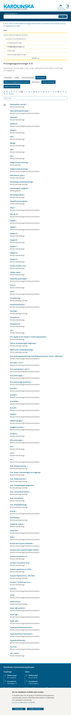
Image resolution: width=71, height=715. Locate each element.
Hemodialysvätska (17, 195)
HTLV (12, 453)
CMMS (17, 77)
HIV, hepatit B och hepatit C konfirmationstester (28, 337)
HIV (11, 330)
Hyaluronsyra (15, 602)
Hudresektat (14, 518)
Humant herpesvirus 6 (18, 556)
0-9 (12, 94)
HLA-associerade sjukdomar (20, 382)
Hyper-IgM (14, 621)
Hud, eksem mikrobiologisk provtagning (25, 472)
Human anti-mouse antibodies (21, 543)
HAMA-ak (13, 124)
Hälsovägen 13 (12, 683)
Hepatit (12, 221)
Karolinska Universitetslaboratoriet (53, 24)
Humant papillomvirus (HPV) (20, 569)
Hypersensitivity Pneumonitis (21, 634)
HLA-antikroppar (16, 376)
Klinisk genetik (41, 77)
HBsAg (12, 143)
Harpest (13, 130)
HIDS (12, 292)
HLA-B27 (13, 388)
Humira (13, 589)
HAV (11, 137)
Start (6, 24)
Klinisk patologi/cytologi (12, 86)
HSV (11, 447)
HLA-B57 (13, 395)
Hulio (12, 537)
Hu (11, 459)
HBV (11, 150)
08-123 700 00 (32, 678)
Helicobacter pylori (17, 175)
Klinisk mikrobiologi (48, 82)
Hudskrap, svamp (16, 524)
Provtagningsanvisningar (12, 26)
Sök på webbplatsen (11, 16)
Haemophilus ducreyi (18, 104)
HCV (11, 156)
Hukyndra (13, 530)
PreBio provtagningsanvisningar (16, 54)
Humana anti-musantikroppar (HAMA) (24, 550)
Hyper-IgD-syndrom (17, 608)
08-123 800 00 (11, 678)
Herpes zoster (15, 272)
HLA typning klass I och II (19, 369)
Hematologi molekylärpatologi (21, 182)
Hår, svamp (14, 653)
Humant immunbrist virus (19, 563)
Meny (67, 8)
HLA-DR (13, 408)
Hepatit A (13, 233)
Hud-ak (12, 511)
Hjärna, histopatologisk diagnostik (23, 343)
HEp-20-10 (13, 214)
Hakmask (13, 117)
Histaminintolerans (17, 304)
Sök (63, 16)
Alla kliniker (8, 77)
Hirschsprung (15, 298)
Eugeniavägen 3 (33, 683)
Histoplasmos (15, 324)
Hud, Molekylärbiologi (18, 505)
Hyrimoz (13, 647)
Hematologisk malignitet (19, 188)
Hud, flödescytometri (18, 479)
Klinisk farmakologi (27, 77)
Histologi (13, 311)
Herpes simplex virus (18, 266)
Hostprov (13, 434)
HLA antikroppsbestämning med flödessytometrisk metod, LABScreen (36, 356)
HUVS (12, 595)
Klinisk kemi (35, 82)
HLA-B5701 (14, 401)
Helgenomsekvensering (18, 162)
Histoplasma (14, 317)
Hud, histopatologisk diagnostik (22, 485)
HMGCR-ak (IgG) (16, 421)
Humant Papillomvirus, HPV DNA (22, 576)
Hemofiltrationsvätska (18, 201)
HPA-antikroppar (16, 440)
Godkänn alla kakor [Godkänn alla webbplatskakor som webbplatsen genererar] (35, 709)
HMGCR (13, 414)
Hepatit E (13, 259)
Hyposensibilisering (17, 640)
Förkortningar (11, 50)
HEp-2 (12, 208)
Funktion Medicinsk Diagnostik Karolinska (27, 24)
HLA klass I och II (16, 363)
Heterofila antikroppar (18, 279)
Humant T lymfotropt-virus (20, 582)
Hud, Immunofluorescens (19, 492)
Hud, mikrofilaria (16, 498)
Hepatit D (13, 253)
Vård (10, 24)
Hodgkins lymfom (16, 427)
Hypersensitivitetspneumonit (21, 627)
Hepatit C (13, 246)
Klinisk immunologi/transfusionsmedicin (17, 82)
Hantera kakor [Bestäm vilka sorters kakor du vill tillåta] (18, 709)
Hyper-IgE (13, 614)
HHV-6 (12, 285)
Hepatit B (13, 240)
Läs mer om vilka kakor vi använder (23, 702)
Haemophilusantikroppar (19, 111)
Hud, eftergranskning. (18, 466)
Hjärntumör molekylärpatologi (21, 350)
